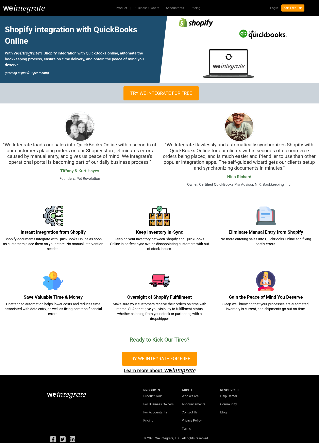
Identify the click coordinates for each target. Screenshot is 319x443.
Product (124, 7)
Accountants (176, 8)
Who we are (190, 396)
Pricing (195, 8)
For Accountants (155, 412)
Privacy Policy (192, 420)
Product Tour (152, 396)
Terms (186, 428)
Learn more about (159, 370)
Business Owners (148, 8)
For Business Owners (158, 404)
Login (274, 8)
